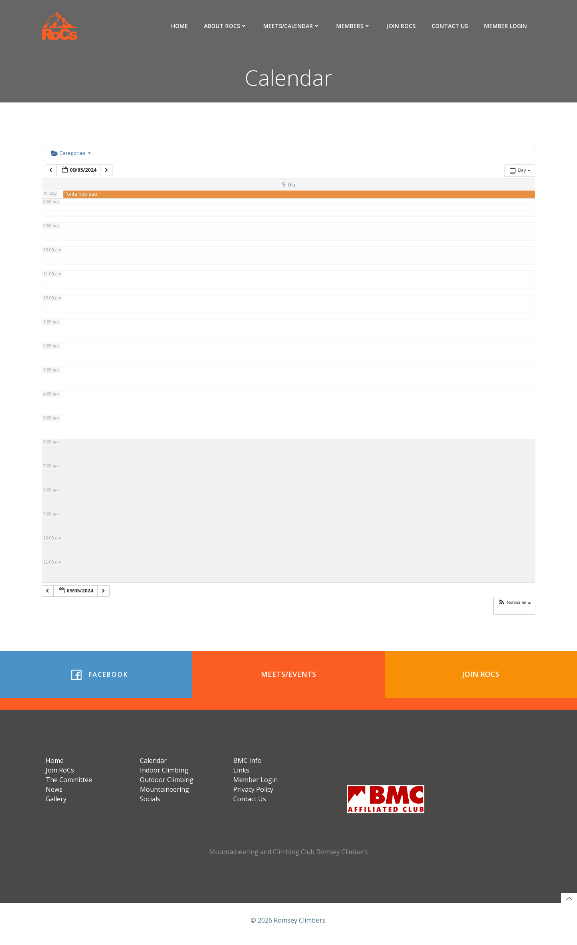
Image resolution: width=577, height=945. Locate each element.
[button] (514, 603)
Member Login (505, 26)
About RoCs (226, 26)
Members (354, 26)
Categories (71, 153)
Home (179, 26)
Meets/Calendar (292, 26)
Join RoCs (401, 26)
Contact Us (450, 26)
